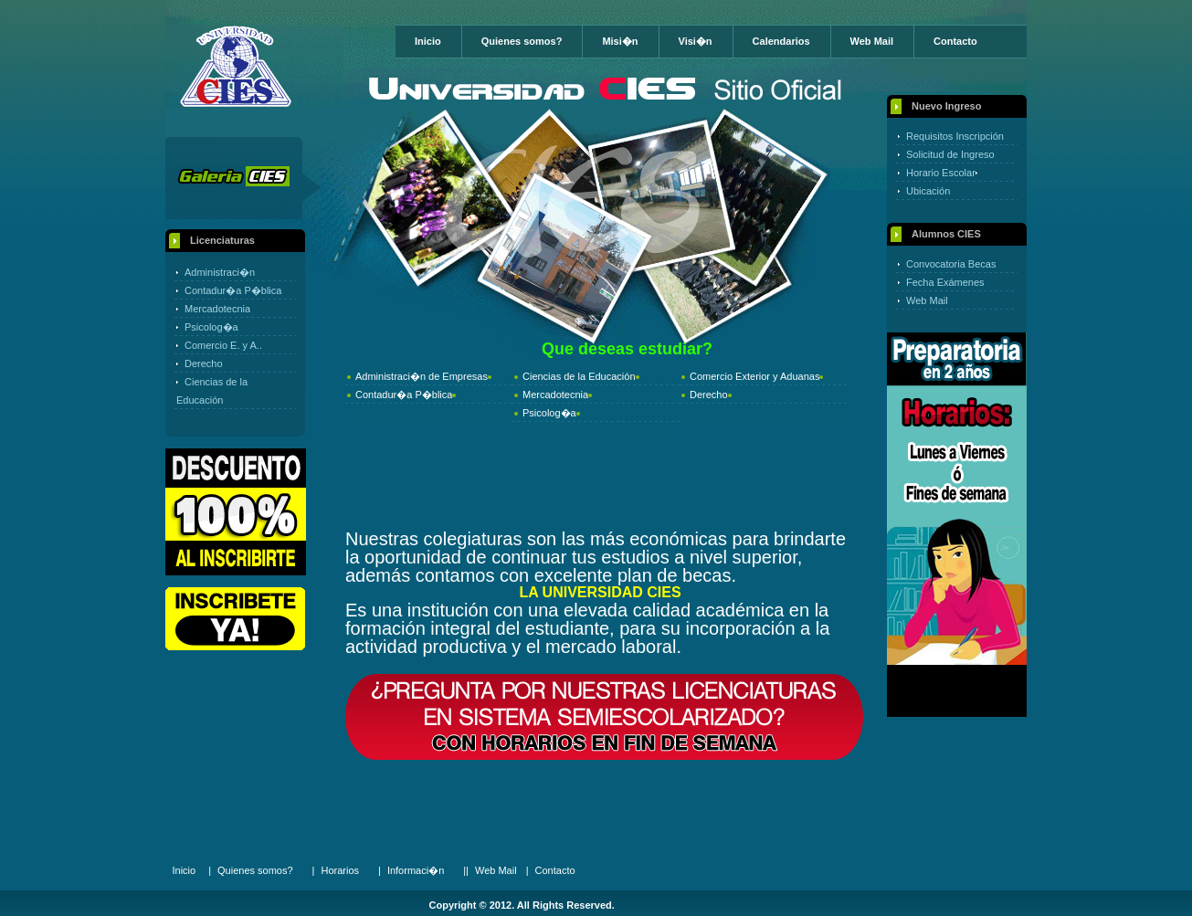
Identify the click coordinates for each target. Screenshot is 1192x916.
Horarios (340, 870)
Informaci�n (415, 870)
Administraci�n (220, 272)
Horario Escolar (941, 172)
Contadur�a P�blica (233, 290)
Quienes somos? (522, 41)
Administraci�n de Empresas (421, 376)
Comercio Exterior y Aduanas (754, 376)
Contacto (955, 41)
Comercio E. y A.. (223, 345)
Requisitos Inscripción (955, 136)
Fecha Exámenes (945, 282)
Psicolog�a (211, 326)
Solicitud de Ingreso (950, 154)
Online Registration (235, 618)
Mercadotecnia (217, 308)
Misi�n (620, 41)
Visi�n (695, 41)
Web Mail (871, 41)
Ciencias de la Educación (579, 376)
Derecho (204, 363)
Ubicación (928, 190)
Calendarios (781, 41)
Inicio (428, 41)
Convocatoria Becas (951, 263)
